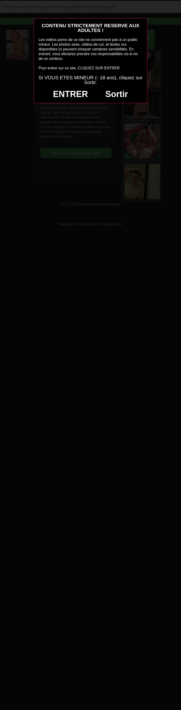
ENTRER (70, 94)
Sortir (116, 94)
